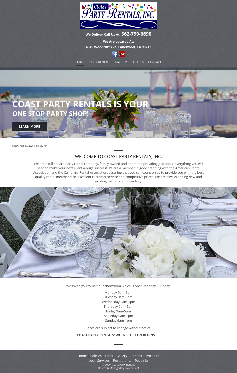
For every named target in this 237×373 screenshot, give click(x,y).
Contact (154, 62)
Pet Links (142, 360)
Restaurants (122, 360)
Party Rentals (99, 62)
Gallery (121, 62)
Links (109, 356)
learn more (29, 126)
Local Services (99, 360)
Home (80, 62)
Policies (137, 62)
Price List (152, 356)
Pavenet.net (132, 368)
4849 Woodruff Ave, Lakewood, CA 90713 (118, 47)
